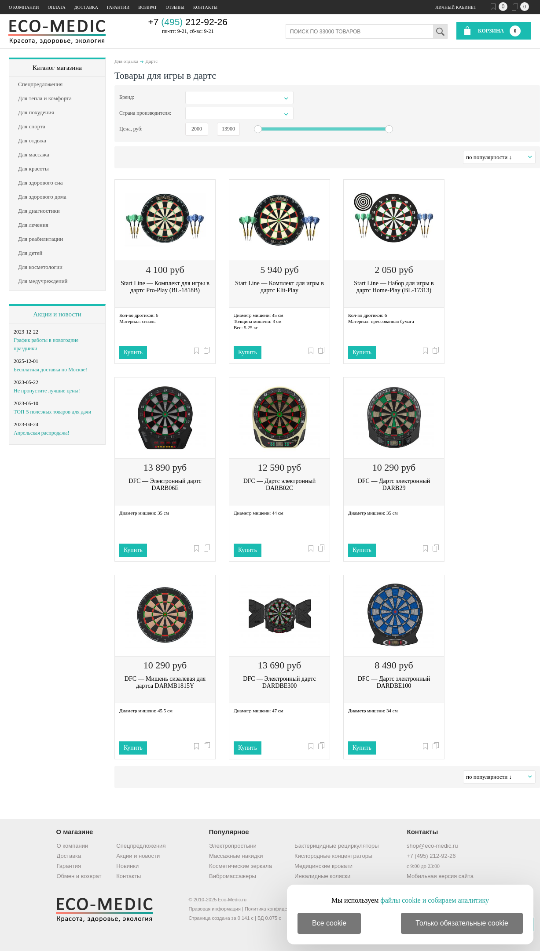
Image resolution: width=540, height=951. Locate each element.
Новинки (127, 866)
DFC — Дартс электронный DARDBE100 (394, 682)
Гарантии (118, 7)
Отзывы (175, 7)
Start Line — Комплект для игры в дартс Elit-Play (279, 287)
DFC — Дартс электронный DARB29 (394, 484)
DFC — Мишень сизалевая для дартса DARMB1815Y (165, 682)
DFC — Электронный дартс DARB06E (165, 484)
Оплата (56, 7)
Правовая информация (215, 908)
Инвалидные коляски (322, 876)
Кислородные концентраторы (333, 856)
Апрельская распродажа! (41, 433)
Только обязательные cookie (461, 923)
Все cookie (329, 923)
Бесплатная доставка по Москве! (50, 370)
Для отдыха (126, 61)
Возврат (147, 7)
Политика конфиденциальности (280, 908)
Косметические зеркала (240, 866)
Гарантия (69, 866)
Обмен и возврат (79, 876)
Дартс (152, 61)
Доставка (86, 7)
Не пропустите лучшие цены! (47, 391)
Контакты (205, 7)
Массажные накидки (236, 856)
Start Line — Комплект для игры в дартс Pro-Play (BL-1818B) (165, 287)
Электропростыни (233, 845)
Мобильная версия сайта (440, 876)
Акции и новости (57, 314)
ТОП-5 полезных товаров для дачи (52, 412)
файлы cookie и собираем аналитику (434, 900)
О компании (24, 7)
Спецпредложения (140, 845)
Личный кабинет (456, 7)
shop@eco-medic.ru (432, 845)
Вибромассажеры (232, 876)
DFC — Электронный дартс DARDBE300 (279, 682)
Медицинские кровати (323, 866)
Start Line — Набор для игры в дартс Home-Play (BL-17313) (393, 287)
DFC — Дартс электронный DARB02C (279, 484)
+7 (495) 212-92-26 (431, 856)
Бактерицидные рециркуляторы (336, 845)
